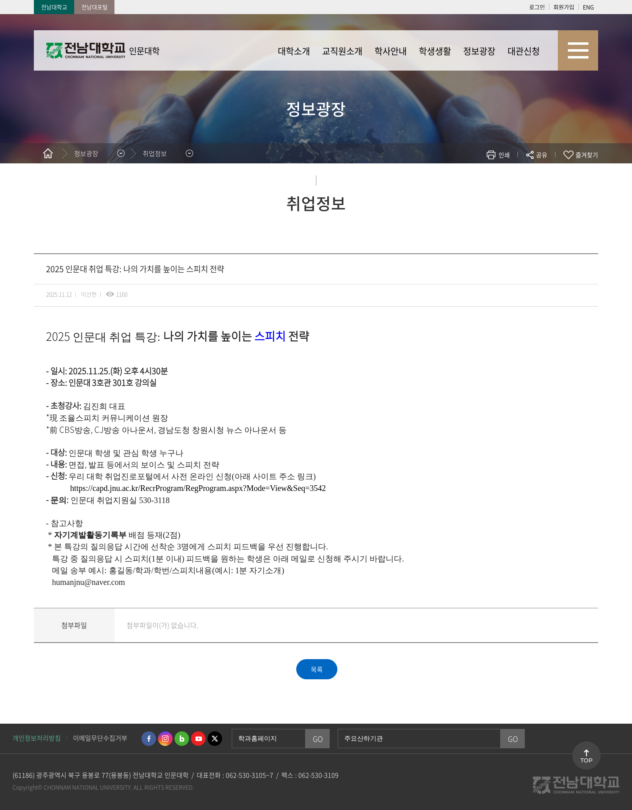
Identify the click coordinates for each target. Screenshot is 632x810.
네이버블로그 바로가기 (182, 738)
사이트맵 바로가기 (578, 50)
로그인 (537, 7)
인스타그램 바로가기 (165, 738)
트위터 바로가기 (215, 738)
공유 (541, 154)
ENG (588, 7)
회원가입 (563, 7)
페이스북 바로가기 (148, 738)
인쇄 (504, 154)
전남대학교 (54, 7)
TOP (586, 760)
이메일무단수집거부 (100, 738)
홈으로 (48, 153)
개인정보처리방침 (36, 738)
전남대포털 (94, 7)
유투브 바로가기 (198, 738)
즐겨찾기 (587, 154)
